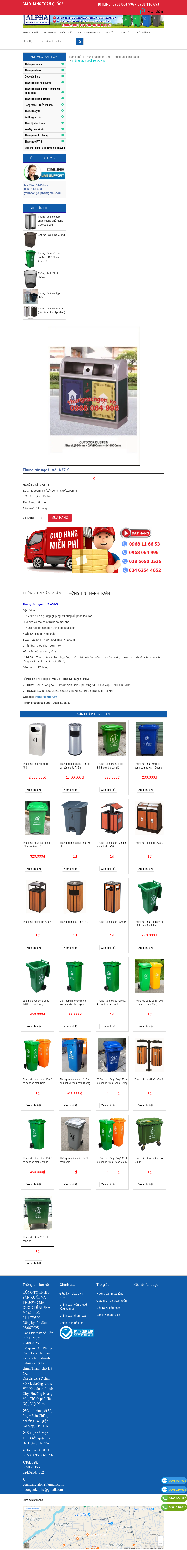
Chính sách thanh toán (73, 1315)
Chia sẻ (124, 32)
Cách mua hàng (89, 32)
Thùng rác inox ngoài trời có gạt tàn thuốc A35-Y (75, 765)
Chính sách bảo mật (72, 1322)
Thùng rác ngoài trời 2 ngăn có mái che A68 (112, 844)
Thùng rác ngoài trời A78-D (111, 921)
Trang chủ (30, 32)
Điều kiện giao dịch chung (71, 1295)
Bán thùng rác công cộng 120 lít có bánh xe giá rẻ (36, 1002)
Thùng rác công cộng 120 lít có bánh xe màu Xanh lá (37, 1160)
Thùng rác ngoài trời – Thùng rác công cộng (112, 56)
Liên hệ (27, 41)
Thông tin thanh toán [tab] (88, 593)
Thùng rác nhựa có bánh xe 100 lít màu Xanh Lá (149, 923)
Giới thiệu (66, 32)
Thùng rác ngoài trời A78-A (37, 921)
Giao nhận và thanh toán (111, 1300)
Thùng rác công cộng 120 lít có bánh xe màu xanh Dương (75, 1081)
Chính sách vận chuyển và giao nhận (74, 1306)
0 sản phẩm (155, 11)
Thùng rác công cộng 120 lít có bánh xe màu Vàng (149, 1002)
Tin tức (109, 32)
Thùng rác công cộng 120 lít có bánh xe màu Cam (37, 1081)
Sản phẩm (49, 32)
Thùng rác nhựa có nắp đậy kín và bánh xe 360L (111, 1002)
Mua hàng (59, 517)
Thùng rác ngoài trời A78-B (149, 1079)
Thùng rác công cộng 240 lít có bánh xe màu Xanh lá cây (112, 1160)
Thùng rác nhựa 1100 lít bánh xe (35, 1239)
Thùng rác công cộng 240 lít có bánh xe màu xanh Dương (112, 1081)
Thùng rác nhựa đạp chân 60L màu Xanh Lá (36, 844)
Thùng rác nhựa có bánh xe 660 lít (149, 1160)
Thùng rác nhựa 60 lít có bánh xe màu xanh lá (110, 765)
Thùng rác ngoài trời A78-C (74, 921)
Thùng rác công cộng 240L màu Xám (74, 1160)
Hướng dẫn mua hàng (109, 1293)
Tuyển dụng (141, 32)
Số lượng (28, 517)
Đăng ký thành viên (108, 1314)
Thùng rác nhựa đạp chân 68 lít (75, 844)
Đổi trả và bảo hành (108, 1307)
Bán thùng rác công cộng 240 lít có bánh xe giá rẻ (73, 1002)
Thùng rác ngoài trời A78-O (149, 842)
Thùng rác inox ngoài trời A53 (36, 765)
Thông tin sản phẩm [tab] (42, 593)
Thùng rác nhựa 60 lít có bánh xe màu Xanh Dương (148, 765)
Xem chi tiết (33, 789)
